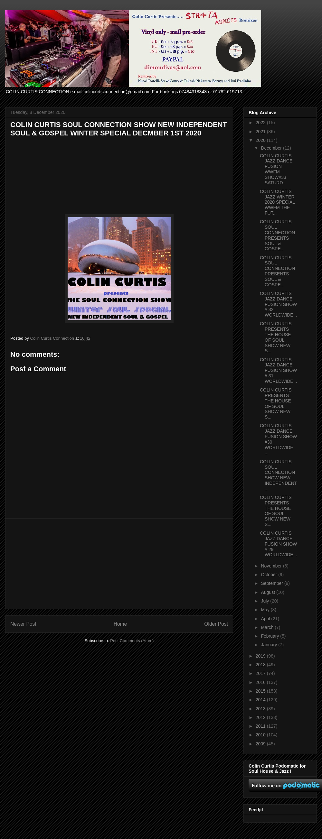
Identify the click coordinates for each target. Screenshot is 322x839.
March (268, 627)
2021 (261, 131)
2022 (261, 122)
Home (120, 624)
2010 (261, 734)
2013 (261, 708)
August (268, 592)
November (272, 565)
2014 (261, 699)
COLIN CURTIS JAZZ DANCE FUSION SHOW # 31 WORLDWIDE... (278, 370)
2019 (261, 656)
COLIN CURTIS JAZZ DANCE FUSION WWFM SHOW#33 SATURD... (276, 169)
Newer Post (23, 624)
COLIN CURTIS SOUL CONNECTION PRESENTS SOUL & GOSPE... (277, 235)
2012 (261, 717)
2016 (261, 682)
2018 (261, 664)
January (269, 644)
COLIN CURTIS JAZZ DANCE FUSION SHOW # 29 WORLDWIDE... (278, 543)
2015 (261, 691)
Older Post (216, 624)
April (266, 618)
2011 (261, 726)
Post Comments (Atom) (132, 640)
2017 (261, 673)
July (265, 601)
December (272, 148)
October (269, 574)
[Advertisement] (119, 563)
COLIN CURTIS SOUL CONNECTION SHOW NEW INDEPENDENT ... (278, 475)
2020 (261, 140)
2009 (261, 743)
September (272, 583)
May (265, 609)
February (270, 636)
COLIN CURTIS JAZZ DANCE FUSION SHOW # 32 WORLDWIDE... (278, 304)
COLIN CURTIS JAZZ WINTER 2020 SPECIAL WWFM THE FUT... (277, 202)
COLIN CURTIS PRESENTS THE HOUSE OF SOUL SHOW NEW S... (276, 337)
